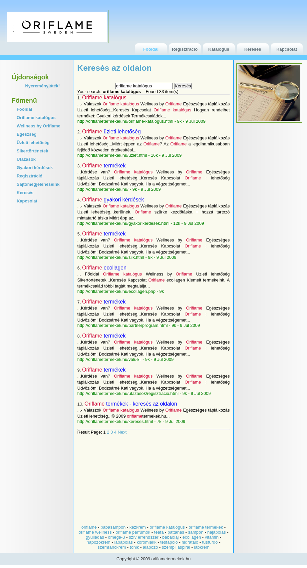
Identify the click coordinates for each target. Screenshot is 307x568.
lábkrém (201, 547)
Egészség (27, 134)
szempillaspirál (176, 547)
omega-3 (116, 537)
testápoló (169, 542)
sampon (195, 532)
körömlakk (146, 542)
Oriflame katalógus (36, 117)
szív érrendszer (143, 537)
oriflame (89, 527)
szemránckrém (112, 547)
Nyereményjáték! (42, 85)
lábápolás (123, 542)
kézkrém (137, 527)
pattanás (175, 532)
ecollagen (191, 537)
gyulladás (95, 537)
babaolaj (170, 537)
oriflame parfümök (133, 532)
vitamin (211, 537)
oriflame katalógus (167, 527)
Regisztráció (184, 49)
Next (122, 432)
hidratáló (190, 542)
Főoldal (150, 49)
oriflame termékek (206, 527)
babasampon (114, 527)
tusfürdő (210, 542)
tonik (134, 547)
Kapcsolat (286, 49)
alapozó (150, 547)
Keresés (252, 49)
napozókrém (99, 542)
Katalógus (218, 49)
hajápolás (216, 532)
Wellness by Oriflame (38, 125)
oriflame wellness (95, 532)
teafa (159, 532)
